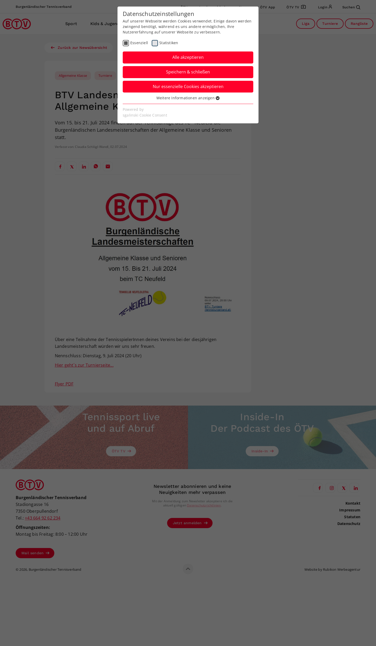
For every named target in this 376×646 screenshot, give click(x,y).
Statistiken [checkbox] (168, 42)
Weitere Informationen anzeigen (188, 97)
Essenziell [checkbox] (139, 42)
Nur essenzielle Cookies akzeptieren (188, 86)
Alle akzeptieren (188, 57)
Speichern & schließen (188, 72)
